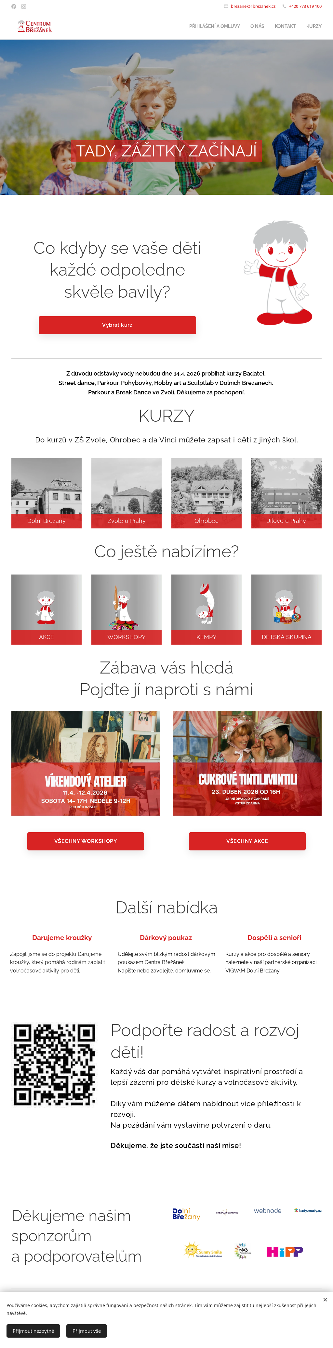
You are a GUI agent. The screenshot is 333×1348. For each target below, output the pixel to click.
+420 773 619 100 (305, 6)
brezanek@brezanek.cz (253, 6)
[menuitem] (210, 26)
